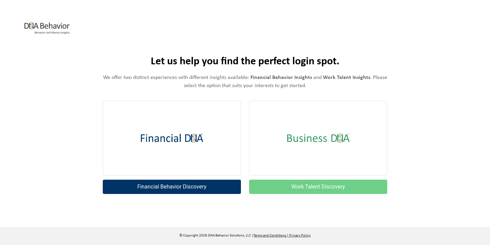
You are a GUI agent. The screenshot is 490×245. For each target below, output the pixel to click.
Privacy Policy (300, 236)
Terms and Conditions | (271, 236)
